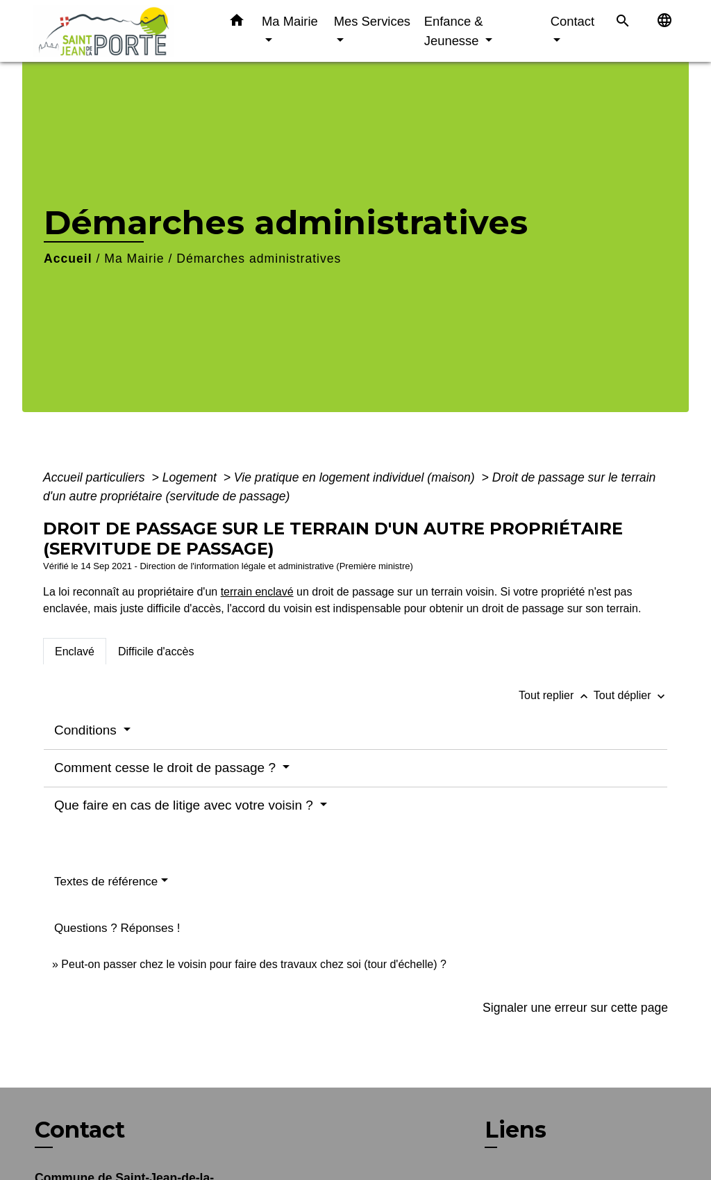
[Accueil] (119, 31)
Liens (515, 1129)
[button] (236, 23)
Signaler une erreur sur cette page (575, 1008)
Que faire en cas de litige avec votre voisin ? (185, 805)
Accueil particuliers (96, 477)
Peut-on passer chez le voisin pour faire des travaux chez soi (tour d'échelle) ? (253, 964)
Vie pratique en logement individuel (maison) (356, 477)
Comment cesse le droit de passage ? (166, 767)
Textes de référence (106, 881)
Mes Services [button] (372, 21)
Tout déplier (631, 695)
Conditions (87, 730)
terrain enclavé (257, 592)
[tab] (74, 651)
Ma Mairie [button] (290, 21)
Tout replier (556, 695)
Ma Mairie (134, 258)
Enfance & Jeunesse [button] (453, 31)
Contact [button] (572, 21)
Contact (80, 1130)
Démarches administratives (258, 258)
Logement (191, 477)
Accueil (68, 258)
